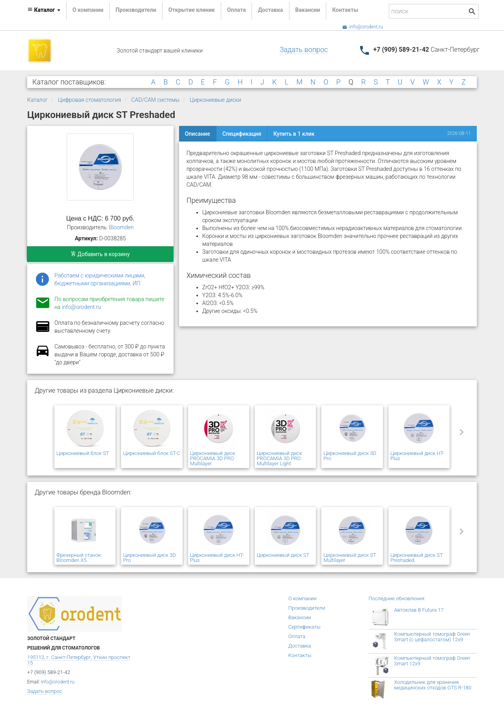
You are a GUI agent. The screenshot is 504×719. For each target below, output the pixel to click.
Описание (197, 134)
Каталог (37, 100)
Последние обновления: (397, 598)
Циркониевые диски (215, 100)
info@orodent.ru (362, 27)
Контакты (345, 10)
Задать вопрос (304, 49)
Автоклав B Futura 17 (419, 610)
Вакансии (307, 10)
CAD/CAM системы (155, 100)
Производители (136, 10)
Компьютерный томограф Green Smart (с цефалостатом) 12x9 (432, 636)
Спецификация (241, 134)
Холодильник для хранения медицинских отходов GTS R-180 (433, 685)
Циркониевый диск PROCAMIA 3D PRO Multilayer (212, 458)
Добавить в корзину (100, 254)
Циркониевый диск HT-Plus (417, 455)
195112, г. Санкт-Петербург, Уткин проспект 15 (78, 660)
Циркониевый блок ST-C (151, 453)
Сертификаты (304, 627)
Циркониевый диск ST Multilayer (349, 557)
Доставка (270, 10)
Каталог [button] (43, 10)
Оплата (236, 10)
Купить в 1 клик (293, 134)
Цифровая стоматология (89, 100)
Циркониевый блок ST (82, 453)
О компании (88, 10)
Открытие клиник (191, 10)
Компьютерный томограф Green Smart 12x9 (432, 661)
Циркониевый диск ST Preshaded (416, 557)
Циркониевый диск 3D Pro (349, 455)
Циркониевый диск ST (283, 555)
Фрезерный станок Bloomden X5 (78, 557)
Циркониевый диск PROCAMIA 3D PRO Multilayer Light (279, 458)
